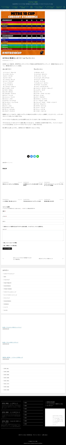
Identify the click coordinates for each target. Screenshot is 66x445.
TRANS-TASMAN (8, 288)
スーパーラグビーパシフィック (10, 294)
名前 (4, 211)
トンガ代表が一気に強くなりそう (9, 201)
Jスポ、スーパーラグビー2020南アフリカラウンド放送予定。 (22, 258)
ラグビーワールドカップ (9, 273)
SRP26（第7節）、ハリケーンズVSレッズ (13, 357)
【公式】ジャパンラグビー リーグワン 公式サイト (58, 412)
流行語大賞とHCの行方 (49, 201)
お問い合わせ (44, 434)
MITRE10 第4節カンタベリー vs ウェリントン (17, 10)
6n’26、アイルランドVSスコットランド (12, 327)
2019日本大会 (29, 434)
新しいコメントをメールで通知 (10, 242)
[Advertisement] (33, 142)
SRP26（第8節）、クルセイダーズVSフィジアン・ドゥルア (11, 422)
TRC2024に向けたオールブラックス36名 (32, 201)
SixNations (6, 304)
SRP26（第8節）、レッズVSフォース (10, 403)
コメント (5, 229)
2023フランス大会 (22, 434)
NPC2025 (31, 7)
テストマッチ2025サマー (59, 7)
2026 (5, 368)
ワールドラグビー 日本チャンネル (55, 403)
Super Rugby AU (7, 282)
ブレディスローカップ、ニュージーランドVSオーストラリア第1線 (53, 185)
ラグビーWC (33, 2)
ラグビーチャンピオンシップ (10, 291)
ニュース (6, 10)
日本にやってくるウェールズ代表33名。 (11, 184)
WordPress (40, 443)
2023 (5, 377)
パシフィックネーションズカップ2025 (39, 7)
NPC (5, 276)
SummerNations (7, 301)
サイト (4, 221)
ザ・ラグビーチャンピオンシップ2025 (49, 7)
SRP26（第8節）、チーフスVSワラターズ (11, 412)
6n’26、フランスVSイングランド (10, 342)
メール (5, 216)
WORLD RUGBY (51, 402)
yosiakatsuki (33, 443)
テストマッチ (7, 298)
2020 (5, 386)
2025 (5, 371)
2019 (5, 389)
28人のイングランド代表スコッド (46, 258)
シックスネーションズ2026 (15, 7)
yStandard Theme (26, 443)
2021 (5, 383)
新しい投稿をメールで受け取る (10, 245)
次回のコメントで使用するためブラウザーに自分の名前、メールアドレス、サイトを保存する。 (24, 226)
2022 (5, 380)
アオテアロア (7, 279)
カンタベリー (50, 405)
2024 (5, 374)
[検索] (64, 7)
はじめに (6, 310)
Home (2, 10)
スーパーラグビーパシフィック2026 (5, 7)
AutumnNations (7, 285)
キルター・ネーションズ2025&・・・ (24, 7)
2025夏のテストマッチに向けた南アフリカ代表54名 (32, 185)
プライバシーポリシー (37, 434)
